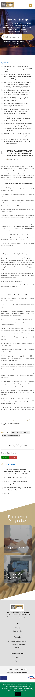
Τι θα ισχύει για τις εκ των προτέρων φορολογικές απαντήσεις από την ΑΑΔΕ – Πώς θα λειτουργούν (17, 141)
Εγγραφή (17, 661)
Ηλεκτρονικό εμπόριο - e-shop (11, 27)
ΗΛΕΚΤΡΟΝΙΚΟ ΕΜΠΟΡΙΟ (23, 432)
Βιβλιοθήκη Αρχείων (17, 23)
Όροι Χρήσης (24, 669)
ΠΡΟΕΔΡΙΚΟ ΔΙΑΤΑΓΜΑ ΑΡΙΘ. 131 (15, 478)
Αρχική (6, 23)
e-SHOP (13, 432)
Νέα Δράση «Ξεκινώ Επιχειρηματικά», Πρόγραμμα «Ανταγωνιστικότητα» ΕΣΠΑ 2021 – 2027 (18, 69)
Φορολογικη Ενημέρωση (24, 41)
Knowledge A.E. (22, 672)
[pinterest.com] (17, 446)
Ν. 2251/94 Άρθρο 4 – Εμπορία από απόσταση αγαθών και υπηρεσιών (15, 483)
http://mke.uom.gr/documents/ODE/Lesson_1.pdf (17, 420)
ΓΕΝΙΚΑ (6, 494)
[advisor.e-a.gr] (26, 446)
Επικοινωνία (17, 631)
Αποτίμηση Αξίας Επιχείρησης (17, 641)
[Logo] (17, 608)
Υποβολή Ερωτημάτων (17, 644)
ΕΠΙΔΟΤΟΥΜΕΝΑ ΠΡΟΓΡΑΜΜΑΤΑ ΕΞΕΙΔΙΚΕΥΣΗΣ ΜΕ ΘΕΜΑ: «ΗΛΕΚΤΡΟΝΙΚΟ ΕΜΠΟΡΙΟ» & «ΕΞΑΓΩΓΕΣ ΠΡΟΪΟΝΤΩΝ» (17, 471)
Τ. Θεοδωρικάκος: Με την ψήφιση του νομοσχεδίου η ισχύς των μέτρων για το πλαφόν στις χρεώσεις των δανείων (17, 92)
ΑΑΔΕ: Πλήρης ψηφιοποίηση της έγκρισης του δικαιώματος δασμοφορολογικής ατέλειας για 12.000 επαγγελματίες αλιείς (18, 84)
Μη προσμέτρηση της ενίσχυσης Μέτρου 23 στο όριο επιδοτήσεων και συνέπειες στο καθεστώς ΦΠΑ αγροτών (18, 77)
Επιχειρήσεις (18, 43)
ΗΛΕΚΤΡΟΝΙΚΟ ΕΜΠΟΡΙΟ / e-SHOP (11, 435)
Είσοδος (17, 658)
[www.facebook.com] (13, 446)
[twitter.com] (9, 446)
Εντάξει (18, 693)
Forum (17, 647)
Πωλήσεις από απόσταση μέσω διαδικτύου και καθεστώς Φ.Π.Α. (18, 489)
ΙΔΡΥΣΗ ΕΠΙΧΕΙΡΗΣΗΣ (21, 25)
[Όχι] (33, 691)
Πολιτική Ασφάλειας (12, 669)
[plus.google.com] (22, 446)
